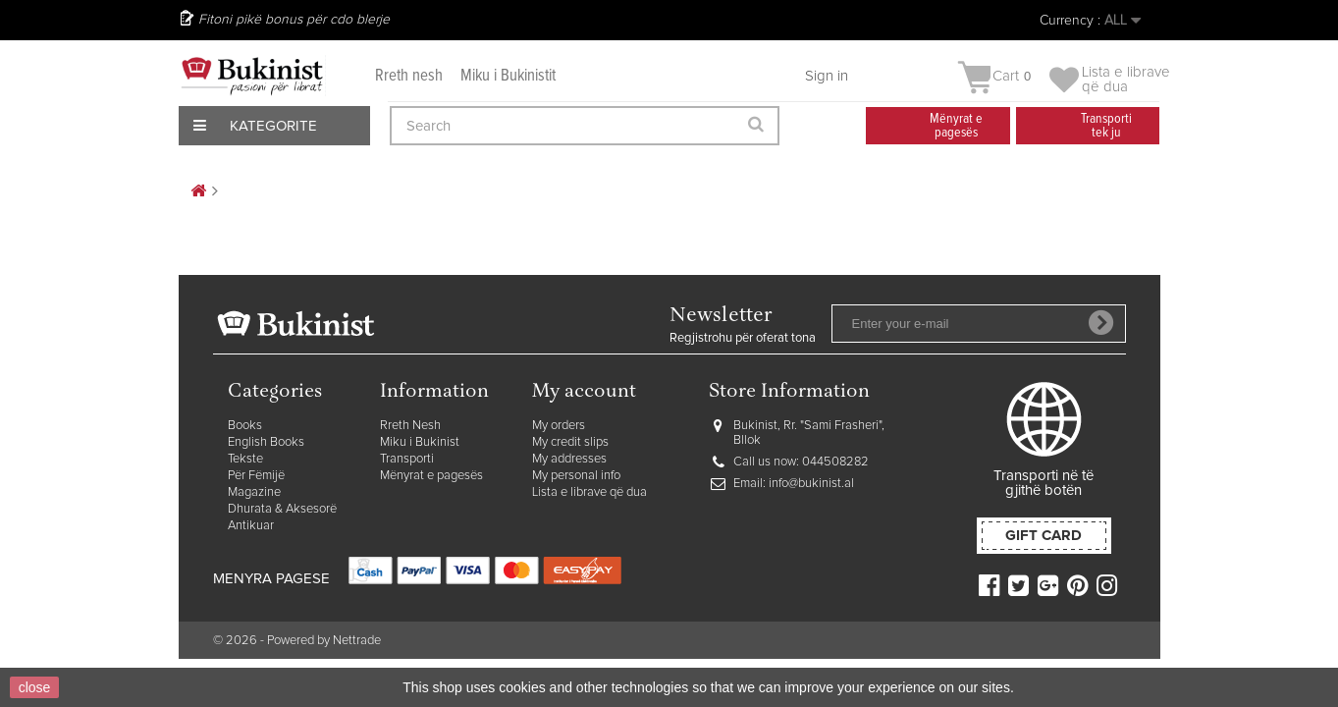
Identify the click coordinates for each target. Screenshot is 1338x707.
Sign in (826, 76)
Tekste (245, 459)
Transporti (407, 459)
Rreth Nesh (410, 425)
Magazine (254, 492)
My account (584, 392)
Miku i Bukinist (419, 442)
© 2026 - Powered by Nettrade (297, 640)
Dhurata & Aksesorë (282, 509)
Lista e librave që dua (589, 492)
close (35, 687)
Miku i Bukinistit (508, 76)
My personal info (576, 475)
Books (245, 425)
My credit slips (570, 442)
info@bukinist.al (811, 483)
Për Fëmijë (256, 475)
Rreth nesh (409, 76)
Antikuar (251, 525)
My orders (558, 425)
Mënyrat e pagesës (431, 475)
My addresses (569, 459)
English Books (266, 442)
